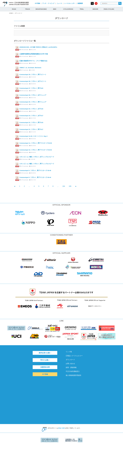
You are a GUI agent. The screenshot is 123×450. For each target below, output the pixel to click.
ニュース (59, 3)
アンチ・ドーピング (48, 3)
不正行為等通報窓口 (73, 371)
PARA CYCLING (109, 9)
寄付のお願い (45, 360)
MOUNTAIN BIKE (41, 9)
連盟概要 (80, 3)
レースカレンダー (69, 3)
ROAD (14, 9)
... (29, 186)
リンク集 (69, 351)
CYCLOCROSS (68, 9)
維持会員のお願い (45, 353)
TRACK (27, 9)
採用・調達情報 (71, 367)
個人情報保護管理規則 (73, 375)
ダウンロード (70, 359)
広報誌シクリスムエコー (74, 356)
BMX (54, 9)
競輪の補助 (61, 428)
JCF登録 (37, 3)
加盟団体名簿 (45, 367)
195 (70, 186)
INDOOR (95, 9)
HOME (11, 13)
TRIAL (82, 9)
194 (63, 186)
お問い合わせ (70, 363)
